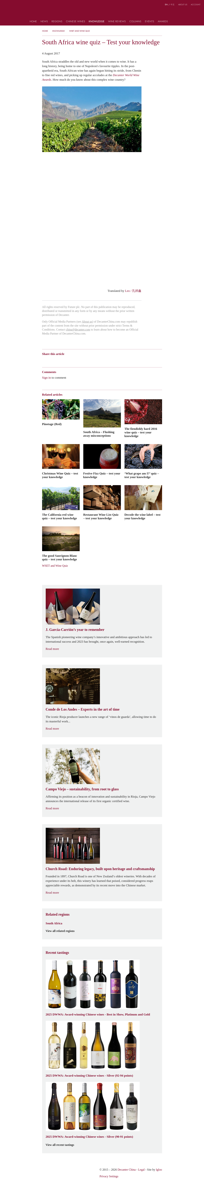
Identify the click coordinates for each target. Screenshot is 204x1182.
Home (33, 21)
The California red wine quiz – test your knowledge (59, 516)
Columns (135, 21)
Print (91, 360)
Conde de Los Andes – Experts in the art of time (83, 709)
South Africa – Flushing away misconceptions (98, 434)
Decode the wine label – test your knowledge (142, 516)
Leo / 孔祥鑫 (133, 291)
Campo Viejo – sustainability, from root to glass (82, 789)
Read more (54, 648)
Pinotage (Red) (52, 424)
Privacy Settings (109, 1176)
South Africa (54, 923)
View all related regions (62, 931)
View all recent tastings (62, 1144)
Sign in (46, 378)
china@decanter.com (78, 329)
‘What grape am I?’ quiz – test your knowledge (141, 475)
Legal (141, 1170)
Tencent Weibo (58, 360)
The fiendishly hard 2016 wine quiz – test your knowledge (140, 432)
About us (182, 4)
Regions (56, 21)
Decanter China (102, 12)
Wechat (50, 360)
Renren (71, 360)
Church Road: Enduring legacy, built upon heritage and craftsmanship (100, 868)
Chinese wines (75, 21)
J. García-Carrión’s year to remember (75, 629)
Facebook (85, 360)
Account (195, 4)
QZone (65, 360)
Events (149, 21)
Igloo (159, 1170)
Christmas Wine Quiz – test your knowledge (60, 475)
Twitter (79, 360)
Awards (163, 21)
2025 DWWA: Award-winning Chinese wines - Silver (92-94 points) (89, 1075)
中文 (173, 4)
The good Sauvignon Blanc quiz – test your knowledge (59, 557)
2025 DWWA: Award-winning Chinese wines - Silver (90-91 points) (89, 1137)
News (44, 21)
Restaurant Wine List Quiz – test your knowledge (101, 516)
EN (166, 4)
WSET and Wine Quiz (79, 30)
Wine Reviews (117, 21)
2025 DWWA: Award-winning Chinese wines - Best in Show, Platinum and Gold (98, 1014)
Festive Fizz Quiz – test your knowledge (101, 475)
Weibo (44, 360)
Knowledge (96, 21)
